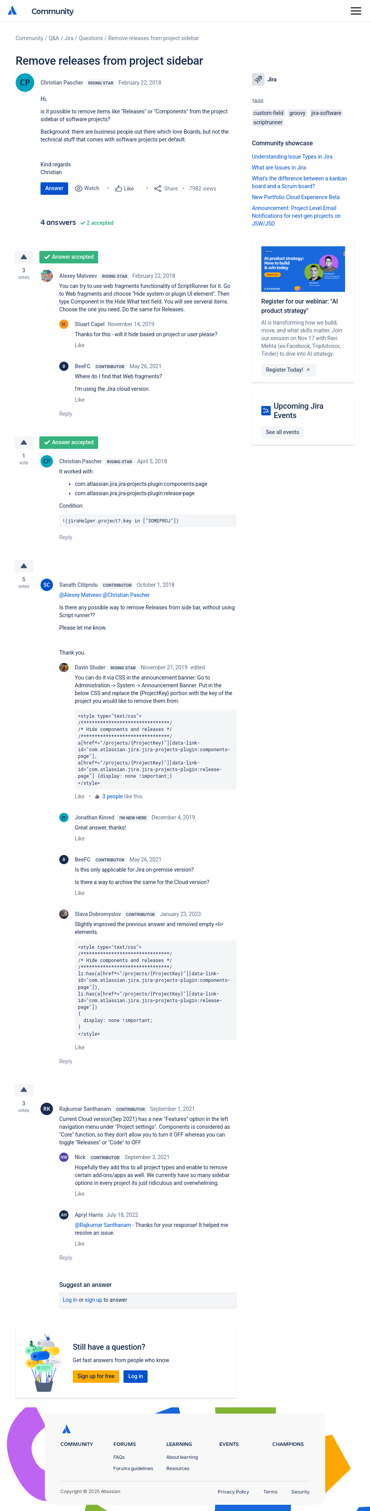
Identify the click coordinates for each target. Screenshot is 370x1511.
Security (300, 1492)
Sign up (93, 1300)
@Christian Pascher (126, 595)
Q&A (54, 38)
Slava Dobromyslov (98, 914)
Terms (270, 1492)
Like (80, 345)
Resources (177, 1468)
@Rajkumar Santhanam (103, 1225)
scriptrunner (268, 122)
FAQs (119, 1457)
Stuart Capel (90, 324)
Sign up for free (96, 1376)
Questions (91, 38)
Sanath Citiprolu (78, 585)
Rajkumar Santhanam (85, 1109)
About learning (182, 1457)
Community (53, 10)
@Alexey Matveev (80, 595)
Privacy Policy (233, 1492)
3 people (112, 796)
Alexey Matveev (78, 276)
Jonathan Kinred (94, 817)
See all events (282, 432)
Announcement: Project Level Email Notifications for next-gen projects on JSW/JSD (296, 216)
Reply (65, 414)
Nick (80, 1157)
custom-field (269, 113)
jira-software (326, 113)
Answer (54, 188)
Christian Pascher (62, 82)
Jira (69, 38)
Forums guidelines (133, 1468)
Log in (70, 1300)
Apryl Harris (89, 1215)
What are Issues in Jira (279, 167)
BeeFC (82, 366)
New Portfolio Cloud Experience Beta (296, 197)
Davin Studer (90, 668)
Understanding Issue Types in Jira (292, 157)
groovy (297, 113)
